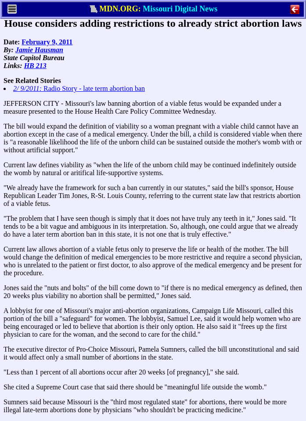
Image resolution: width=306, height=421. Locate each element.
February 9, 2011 (47, 42)
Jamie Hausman (39, 50)
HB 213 (35, 65)
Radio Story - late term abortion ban (79, 88)
